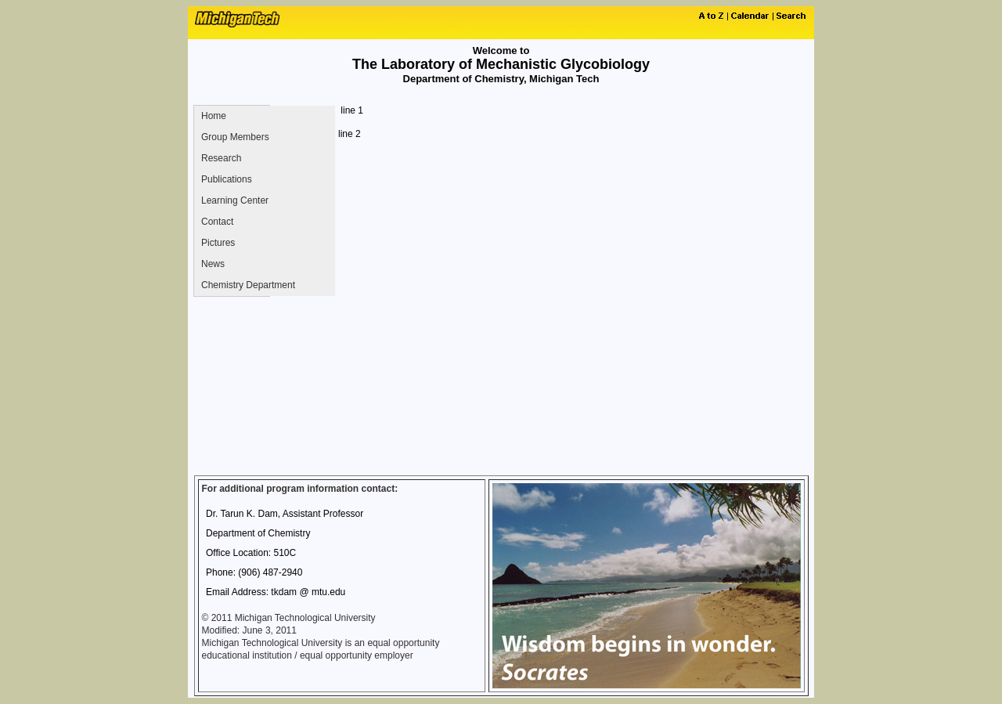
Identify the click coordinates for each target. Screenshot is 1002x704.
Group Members (235, 137)
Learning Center (235, 200)
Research (221, 158)
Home (213, 115)
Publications (226, 179)
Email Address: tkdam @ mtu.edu (275, 592)
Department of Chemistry (258, 533)
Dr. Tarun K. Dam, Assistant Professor (284, 513)
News (213, 263)
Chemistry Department (248, 285)
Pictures (218, 242)
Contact (217, 221)
